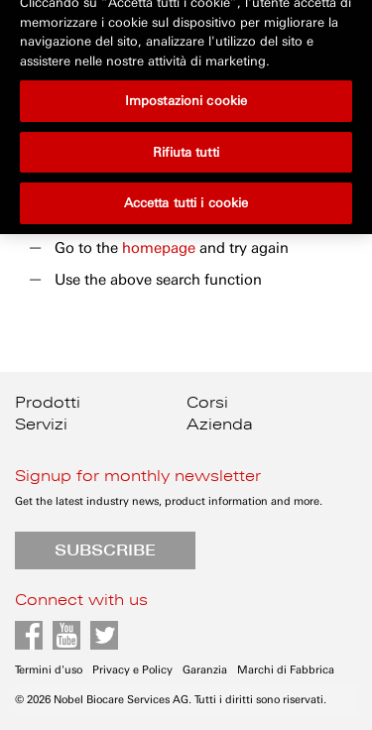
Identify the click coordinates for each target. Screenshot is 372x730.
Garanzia (205, 670)
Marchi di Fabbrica (285, 670)
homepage (158, 248)
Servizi (41, 424)
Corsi (207, 403)
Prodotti (47, 403)
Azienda (219, 424)
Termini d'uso (48, 670)
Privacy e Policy (132, 670)
